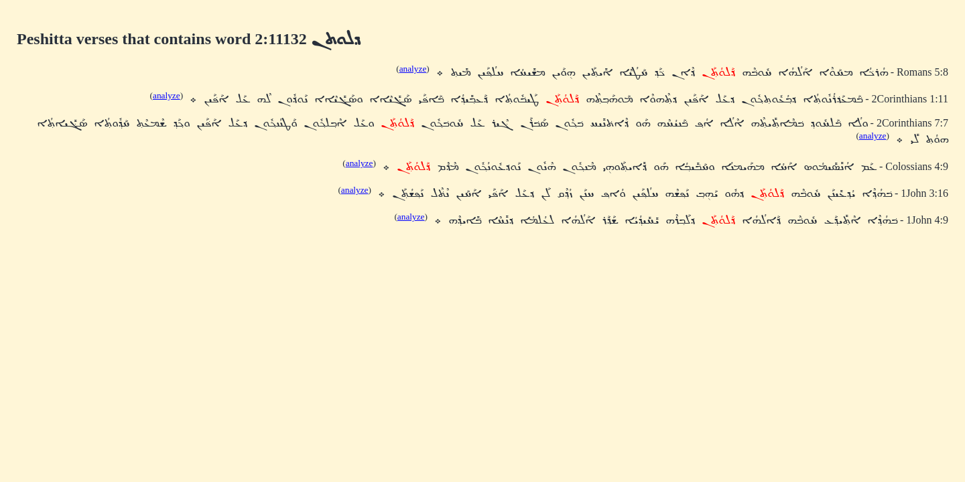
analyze (413, 69)
